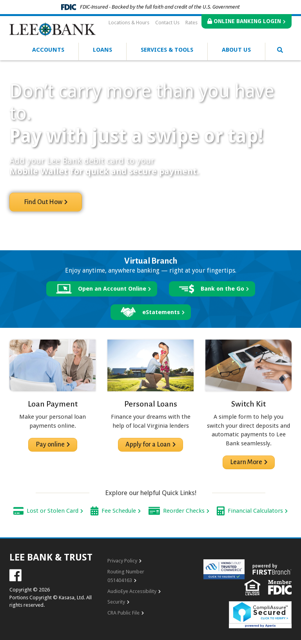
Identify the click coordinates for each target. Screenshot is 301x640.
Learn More (246, 462)
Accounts (48, 49)
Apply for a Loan (147, 444)
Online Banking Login (244, 21)
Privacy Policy (122, 561)
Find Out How (43, 201)
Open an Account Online (112, 288)
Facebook (15, 575)
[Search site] (280, 50)
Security (116, 602)
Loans (102, 49)
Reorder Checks (184, 510)
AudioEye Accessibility (131, 591)
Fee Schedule (119, 510)
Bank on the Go (222, 288)
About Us (236, 49)
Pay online (50, 444)
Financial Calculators (255, 510)
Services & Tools (167, 49)
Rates (191, 22)
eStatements (161, 312)
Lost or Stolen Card (52, 510)
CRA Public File (123, 613)
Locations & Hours (129, 22)
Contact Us (167, 22)
